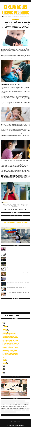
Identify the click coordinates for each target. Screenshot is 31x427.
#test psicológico (15, 206)
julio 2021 (4, 357)
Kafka (15, 410)
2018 (2, 368)
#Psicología (5, 205)
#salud (9, 205)
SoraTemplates (12, 425)
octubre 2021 (5, 329)
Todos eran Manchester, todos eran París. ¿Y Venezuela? (15, 222)
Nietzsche (27, 410)
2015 (2, 372)
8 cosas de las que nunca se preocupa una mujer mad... (10, 337)
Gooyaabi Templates (21, 425)
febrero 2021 (5, 363)
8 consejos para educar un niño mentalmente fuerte (10, 339)
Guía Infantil (5, 202)
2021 (2, 325)
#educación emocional (24, 204)
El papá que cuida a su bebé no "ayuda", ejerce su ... (10, 333)
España (11, 408)
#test (18, 205)
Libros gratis (15, 404)
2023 (2, 322)
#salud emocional (13, 205)
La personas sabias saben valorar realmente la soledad (10, 356)
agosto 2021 (5, 332)
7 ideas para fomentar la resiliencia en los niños (9, 341)
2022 (2, 323)
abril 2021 (4, 360)
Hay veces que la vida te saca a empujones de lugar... (10, 354)
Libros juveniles (21, 408)
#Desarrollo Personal (6, 204)
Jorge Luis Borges (15, 408)
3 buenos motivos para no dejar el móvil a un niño (9, 336)
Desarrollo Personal (15, 19)
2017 (2, 369)
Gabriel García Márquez (9, 404)
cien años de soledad (25, 404)
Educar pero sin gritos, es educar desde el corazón (10, 340)
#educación (18, 204)
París (7, 406)
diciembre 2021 (5, 326)
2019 (2, 366)
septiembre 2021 (5, 330)
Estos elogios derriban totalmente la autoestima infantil (16, 287)
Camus (8, 408)
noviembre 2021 (5, 327)
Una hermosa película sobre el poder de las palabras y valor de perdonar (18, 257)
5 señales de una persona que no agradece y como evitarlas (16, 252)
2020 (2, 365)
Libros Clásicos (19, 410)
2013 (2, 373)
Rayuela (6, 410)
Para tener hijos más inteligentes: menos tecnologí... (10, 334)
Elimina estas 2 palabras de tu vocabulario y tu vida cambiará (16, 277)
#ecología (14, 204)
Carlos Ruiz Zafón (19, 406)
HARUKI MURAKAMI (10, 410)
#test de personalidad (23, 205)
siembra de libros (3, 408)
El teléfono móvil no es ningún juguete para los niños (10, 344)
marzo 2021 (4, 362)
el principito (19, 404)
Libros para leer (27, 408)
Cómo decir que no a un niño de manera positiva (9, 350)
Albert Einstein (3, 406)
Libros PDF (23, 410)
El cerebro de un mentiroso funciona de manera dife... (10, 347)
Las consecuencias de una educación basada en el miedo (10, 343)
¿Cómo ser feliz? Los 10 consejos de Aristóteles (14, 267)
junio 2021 (4, 359)
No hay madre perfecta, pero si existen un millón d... (10, 346)
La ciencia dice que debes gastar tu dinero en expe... (10, 351)
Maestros (2, 410)
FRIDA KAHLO (24, 406)
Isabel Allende (3, 404)
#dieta (11, 204)
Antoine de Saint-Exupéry (12, 406)
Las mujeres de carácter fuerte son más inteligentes (10, 353)
